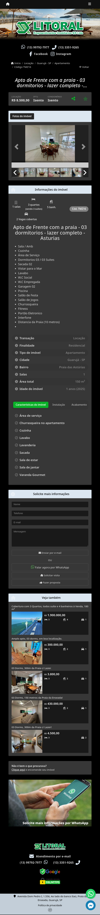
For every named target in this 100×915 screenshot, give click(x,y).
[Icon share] (38, 53)
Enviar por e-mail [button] (50, 552)
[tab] (22, 116)
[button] (17, 147)
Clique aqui (18, 769)
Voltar (84, 67)
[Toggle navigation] (89, 4)
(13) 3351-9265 (68, 47)
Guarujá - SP (44, 63)
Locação (29, 63)
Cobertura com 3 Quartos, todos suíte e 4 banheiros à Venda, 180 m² (50, 608)
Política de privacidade (50, 905)
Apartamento (62, 63)
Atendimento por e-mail (50, 856)
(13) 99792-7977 (38, 47)
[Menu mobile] (7, 4)
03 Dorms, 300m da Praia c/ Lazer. (31, 668)
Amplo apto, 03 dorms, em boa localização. (37, 638)
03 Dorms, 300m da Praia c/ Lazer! (32, 727)
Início (16, 63)
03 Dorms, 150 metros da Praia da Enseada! (37, 697)
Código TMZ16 (22, 67)
